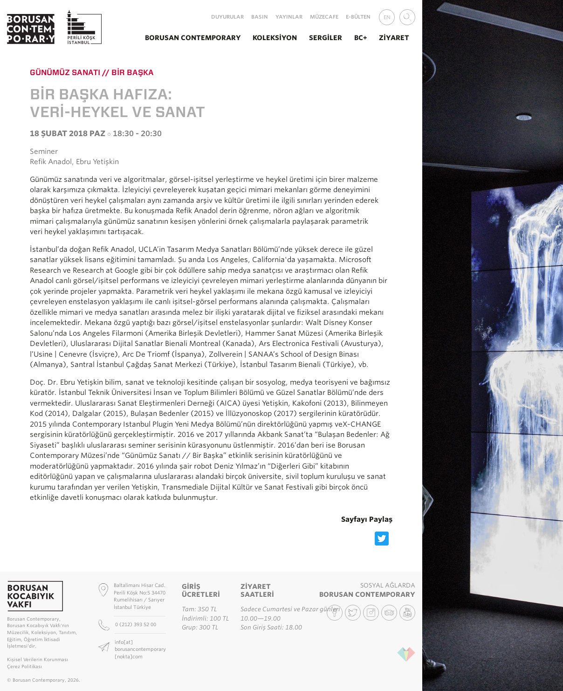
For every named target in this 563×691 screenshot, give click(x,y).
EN (387, 17)
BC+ (360, 37)
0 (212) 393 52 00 (136, 624)
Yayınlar (288, 17)
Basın (259, 17)
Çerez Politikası (24, 666)
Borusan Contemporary (193, 37)
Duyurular (227, 17)
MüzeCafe (324, 17)
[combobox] (407, 17)
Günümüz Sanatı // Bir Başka (92, 72)
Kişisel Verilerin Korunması (37, 659)
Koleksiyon (275, 37)
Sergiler (325, 37)
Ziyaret (394, 37)
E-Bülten (358, 17)
